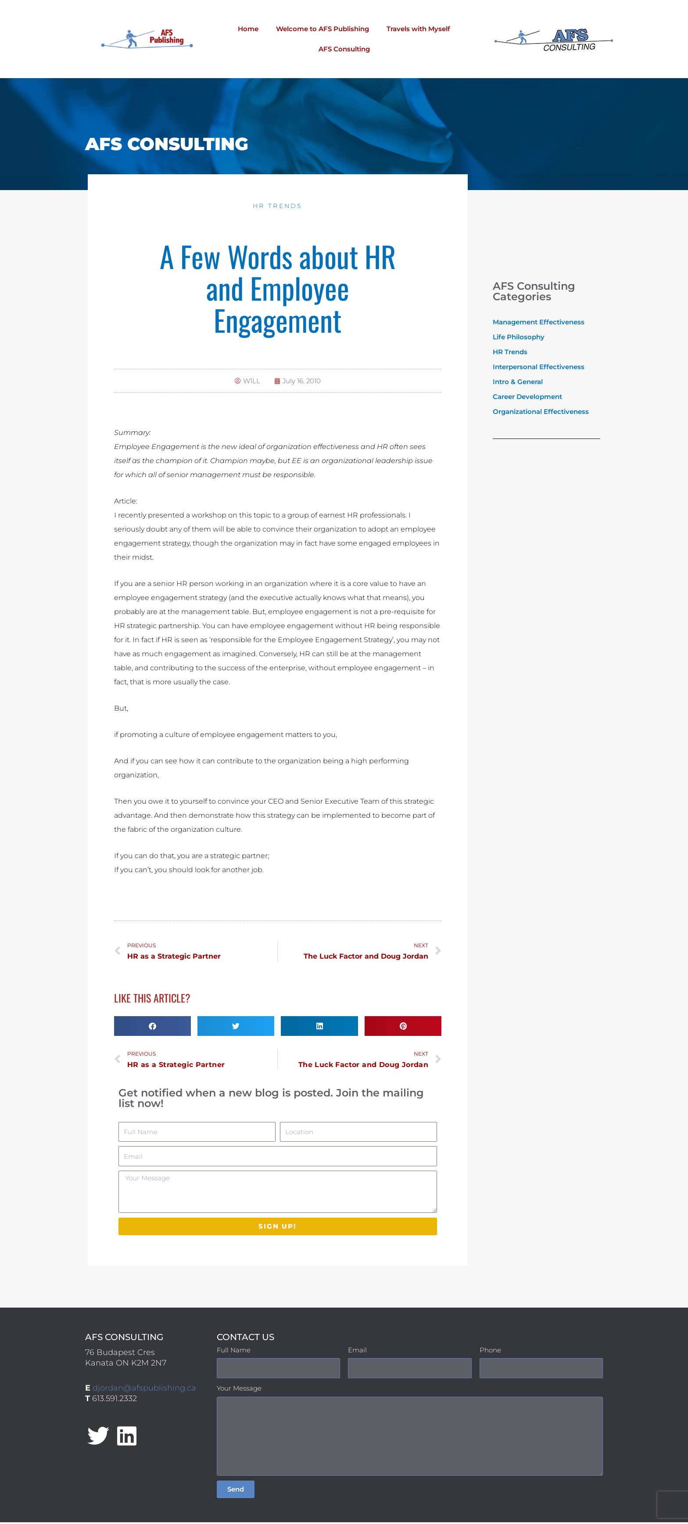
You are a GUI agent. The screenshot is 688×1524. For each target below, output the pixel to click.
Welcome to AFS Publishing (322, 29)
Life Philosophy (519, 337)
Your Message (239, 1390)
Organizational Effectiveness (541, 411)
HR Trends (278, 206)
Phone (490, 1352)
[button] (152, 1027)
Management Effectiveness (538, 322)
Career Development (527, 396)
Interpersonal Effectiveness (538, 367)
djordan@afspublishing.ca (144, 1390)
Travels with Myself (418, 29)
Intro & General (518, 381)
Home (248, 29)
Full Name (234, 1352)
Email (357, 1352)
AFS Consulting (344, 49)
